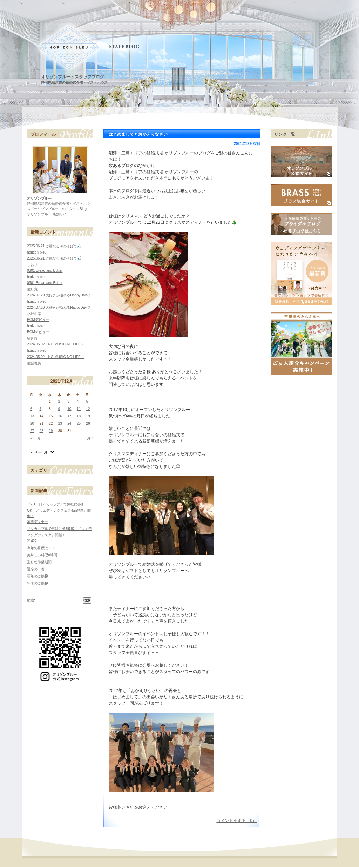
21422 (32, 541)
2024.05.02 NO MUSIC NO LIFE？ (55, 344)
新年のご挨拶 (37, 576)
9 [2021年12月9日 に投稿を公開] (59, 409)
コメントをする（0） (236, 820)
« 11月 (35, 438)
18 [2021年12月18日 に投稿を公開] (79, 416)
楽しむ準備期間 (39, 562)
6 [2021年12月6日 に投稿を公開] (31, 409)
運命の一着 (36, 569)
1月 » (89, 438)
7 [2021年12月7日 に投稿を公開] (41, 409)
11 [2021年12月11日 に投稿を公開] (79, 409)
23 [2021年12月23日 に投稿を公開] (60, 423)
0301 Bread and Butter (44, 271)
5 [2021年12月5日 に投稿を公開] (87, 401)
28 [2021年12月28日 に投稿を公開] (41, 431)
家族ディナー (37, 522)
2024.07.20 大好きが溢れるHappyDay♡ (58, 295)
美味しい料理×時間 (42, 555)
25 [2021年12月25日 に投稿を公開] (79, 423)
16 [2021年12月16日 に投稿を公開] (60, 416)
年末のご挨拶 (37, 583)
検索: (31, 600)
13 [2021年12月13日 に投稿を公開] (32, 416)
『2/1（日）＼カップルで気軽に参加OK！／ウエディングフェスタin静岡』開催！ (59, 510)
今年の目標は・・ (41, 548)
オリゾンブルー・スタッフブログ (72, 76)
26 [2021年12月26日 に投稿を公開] (88, 423)
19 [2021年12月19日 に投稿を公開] (88, 416)
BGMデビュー (38, 320)
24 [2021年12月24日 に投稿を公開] (69, 423)
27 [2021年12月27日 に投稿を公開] (32, 431)
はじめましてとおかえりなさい (138, 134)
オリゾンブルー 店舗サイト (48, 214)
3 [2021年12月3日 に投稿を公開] (68, 401)
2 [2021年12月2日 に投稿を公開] (59, 401)
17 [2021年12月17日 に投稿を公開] (69, 416)
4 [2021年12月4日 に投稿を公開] (78, 401)
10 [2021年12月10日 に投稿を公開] (69, 409)
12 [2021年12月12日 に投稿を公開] (88, 409)
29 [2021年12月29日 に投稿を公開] (51, 431)
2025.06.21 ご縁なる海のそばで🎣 (54, 246)
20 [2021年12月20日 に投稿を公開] (32, 423)
